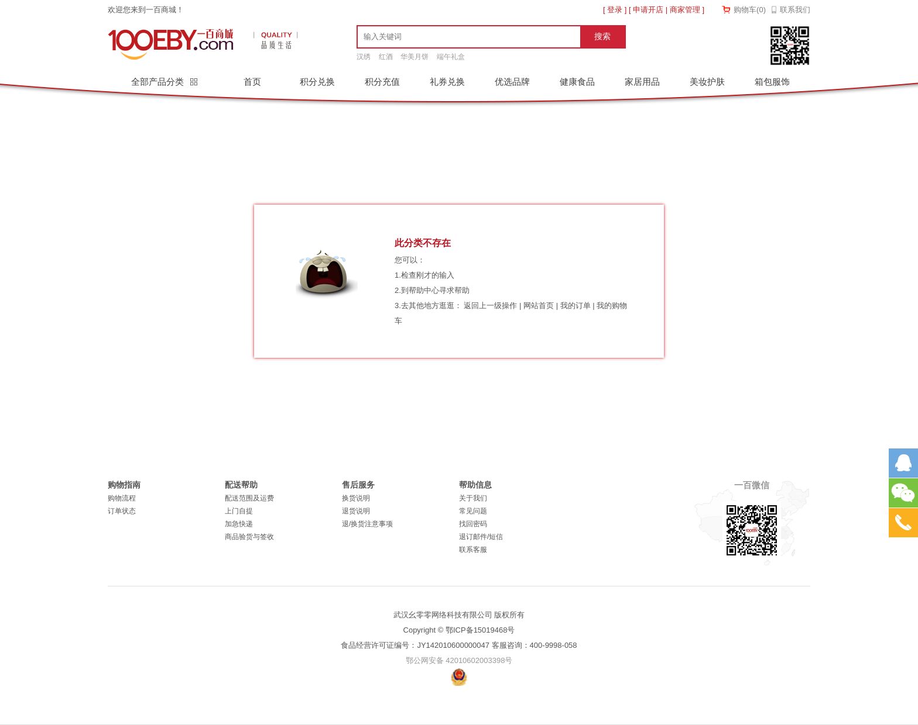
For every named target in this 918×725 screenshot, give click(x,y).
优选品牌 (512, 82)
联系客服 (473, 550)
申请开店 (648, 9)
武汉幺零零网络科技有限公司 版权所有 (459, 614)
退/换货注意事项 (367, 524)
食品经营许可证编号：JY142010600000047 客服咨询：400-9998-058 (459, 645)
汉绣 (364, 57)
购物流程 (122, 498)
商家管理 (685, 9)
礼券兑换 (447, 82)
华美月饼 (414, 57)
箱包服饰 (772, 82)
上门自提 (239, 511)
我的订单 (575, 305)
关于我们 (473, 498)
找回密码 (473, 524)
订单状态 (122, 511)
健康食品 (577, 82)
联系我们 (795, 9)
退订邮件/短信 (481, 537)
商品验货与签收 (249, 537)
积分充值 (382, 82)
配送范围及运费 (249, 498)
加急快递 (239, 524)
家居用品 (642, 82)
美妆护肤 (707, 82)
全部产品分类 (158, 82)
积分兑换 (317, 82)
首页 (252, 82)
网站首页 (538, 305)
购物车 (750, 9)
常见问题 (473, 511)
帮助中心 (424, 290)
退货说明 (356, 511)
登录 (614, 9)
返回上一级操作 (490, 305)
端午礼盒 (451, 57)
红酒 (386, 57)
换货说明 (356, 498)
